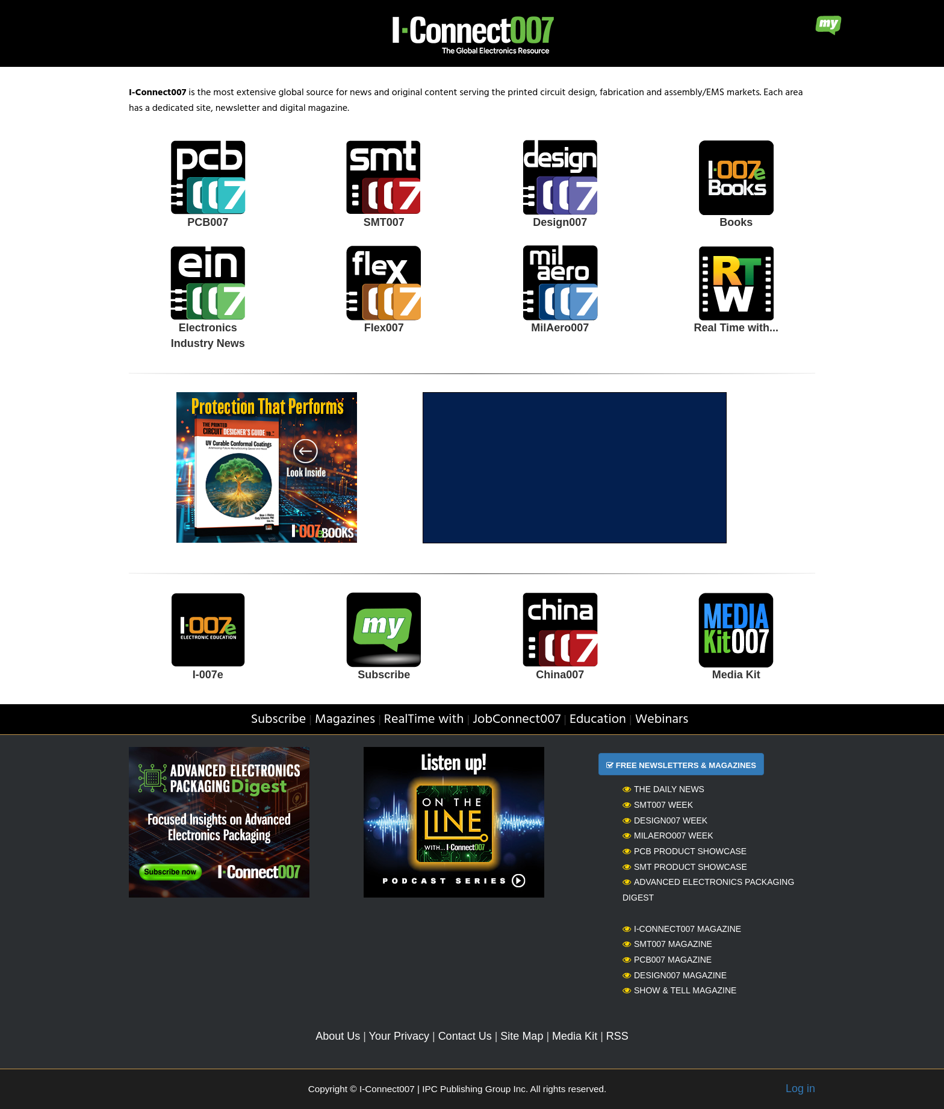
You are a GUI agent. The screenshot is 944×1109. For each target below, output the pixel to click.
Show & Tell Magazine (679, 990)
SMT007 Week (658, 805)
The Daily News (663, 789)
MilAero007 (560, 328)
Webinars (662, 719)
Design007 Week (665, 820)
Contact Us (465, 1036)
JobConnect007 (516, 719)
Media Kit (736, 675)
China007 (560, 675)
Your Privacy (399, 1036)
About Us (337, 1036)
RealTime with (424, 719)
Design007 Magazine (675, 975)
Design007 (560, 222)
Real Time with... (736, 328)
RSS (617, 1036)
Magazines (345, 719)
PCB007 (207, 222)
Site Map (521, 1036)
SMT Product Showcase (685, 867)
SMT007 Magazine (667, 944)
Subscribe (384, 675)
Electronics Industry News (208, 335)
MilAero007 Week (668, 835)
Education (598, 719)
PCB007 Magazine (667, 959)
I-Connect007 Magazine (682, 929)
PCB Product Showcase (685, 851)
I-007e (208, 675)
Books (736, 222)
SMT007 (384, 222)
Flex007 (384, 328)
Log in (800, 1088)
